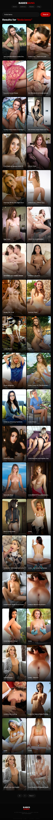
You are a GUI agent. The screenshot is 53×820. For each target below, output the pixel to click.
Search (45, 14)
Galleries (23, 6)
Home (15, 6)
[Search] (21, 14)
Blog (39, 6)
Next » (31, 796)
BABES (27, 3)
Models (31, 6)
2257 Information (26, 813)
